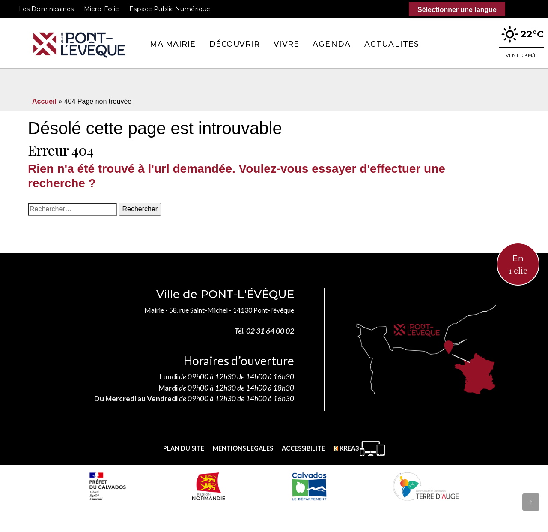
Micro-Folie (101, 9)
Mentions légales (243, 448)
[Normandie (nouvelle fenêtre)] (208, 486)
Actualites (391, 43)
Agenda (332, 43)
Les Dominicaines (46, 9)
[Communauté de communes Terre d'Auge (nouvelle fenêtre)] (426, 486)
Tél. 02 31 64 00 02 (264, 330)
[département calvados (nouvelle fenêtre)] (309, 486)
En (518, 265)
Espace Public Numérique (169, 9)
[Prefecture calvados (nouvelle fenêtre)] (107, 486)
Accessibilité (303, 448)
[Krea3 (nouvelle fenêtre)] (359, 448)
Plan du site (183, 448)
